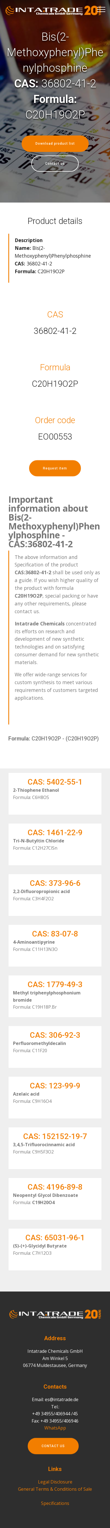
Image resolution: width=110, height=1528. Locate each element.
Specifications (55, 1519)
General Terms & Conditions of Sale (55, 1505)
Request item (55, 477)
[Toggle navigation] (101, 9)
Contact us (55, 164)
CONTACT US (53, 1455)
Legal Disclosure (55, 1498)
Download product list (55, 144)
